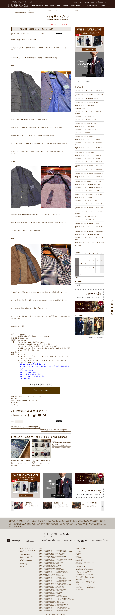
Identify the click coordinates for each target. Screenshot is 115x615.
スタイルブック (23, 566)
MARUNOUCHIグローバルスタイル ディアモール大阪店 (88, 194)
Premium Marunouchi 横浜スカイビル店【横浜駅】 (49, 574)
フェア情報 (65, 5)
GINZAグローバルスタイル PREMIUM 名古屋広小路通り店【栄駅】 (53, 583)
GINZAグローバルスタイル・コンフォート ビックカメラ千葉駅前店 (89, 166)
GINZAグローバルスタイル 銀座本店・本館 (85, 119)
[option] (28, 505)
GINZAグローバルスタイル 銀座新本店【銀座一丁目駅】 (50, 560)
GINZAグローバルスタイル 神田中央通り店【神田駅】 (50, 565)
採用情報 (87, 2)
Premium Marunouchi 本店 (81, 108)
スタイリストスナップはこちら (57, 24)
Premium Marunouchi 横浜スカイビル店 (84, 152)
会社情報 (75, 2)
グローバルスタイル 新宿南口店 (82, 132)
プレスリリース (79, 557)
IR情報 (81, 2)
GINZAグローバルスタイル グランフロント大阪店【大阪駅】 (51, 590)
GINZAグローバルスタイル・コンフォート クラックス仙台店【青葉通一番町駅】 (55, 551)
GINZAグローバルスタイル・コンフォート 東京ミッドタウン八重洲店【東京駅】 (55, 559)
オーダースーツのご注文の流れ (26, 556)
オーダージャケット (35, 356)
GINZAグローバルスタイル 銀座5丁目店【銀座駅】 (49, 563)
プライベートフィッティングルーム (27, 550)
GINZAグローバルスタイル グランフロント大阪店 (87, 191)
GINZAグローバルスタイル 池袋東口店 (84, 136)
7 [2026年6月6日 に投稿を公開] (97, 260)
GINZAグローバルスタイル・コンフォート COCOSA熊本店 (89, 242)
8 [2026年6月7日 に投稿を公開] (101, 260)
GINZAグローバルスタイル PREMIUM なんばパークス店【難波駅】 (53, 589)
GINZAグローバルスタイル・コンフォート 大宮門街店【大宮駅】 (52, 577)
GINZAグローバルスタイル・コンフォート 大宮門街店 (88, 158)
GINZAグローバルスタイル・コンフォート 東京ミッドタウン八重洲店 (89, 112)
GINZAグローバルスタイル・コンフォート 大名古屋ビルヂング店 (89, 177)
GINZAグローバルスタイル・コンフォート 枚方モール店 (88, 204)
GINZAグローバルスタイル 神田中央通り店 (85, 129)
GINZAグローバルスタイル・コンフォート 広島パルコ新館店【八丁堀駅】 (54, 604)
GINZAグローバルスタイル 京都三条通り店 (85, 216)
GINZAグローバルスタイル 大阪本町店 (84, 197)
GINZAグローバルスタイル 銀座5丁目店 (84, 126)
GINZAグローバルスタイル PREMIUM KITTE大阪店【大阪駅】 (52, 587)
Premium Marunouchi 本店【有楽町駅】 (47, 557)
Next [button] (102, 506)
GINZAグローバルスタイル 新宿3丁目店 (84, 105)
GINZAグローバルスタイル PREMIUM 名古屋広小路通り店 (89, 173)
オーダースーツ (23, 356)
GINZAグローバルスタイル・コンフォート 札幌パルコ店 (88, 90)
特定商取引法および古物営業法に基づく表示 (85, 562)
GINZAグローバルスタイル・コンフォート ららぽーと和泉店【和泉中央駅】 (54, 598)
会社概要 (77, 554)
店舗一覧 (40, 548)
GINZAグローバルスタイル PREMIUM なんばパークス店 (88, 187)
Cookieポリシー (79, 560)
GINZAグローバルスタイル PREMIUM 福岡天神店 (87, 234)
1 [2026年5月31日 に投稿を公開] (101, 256)
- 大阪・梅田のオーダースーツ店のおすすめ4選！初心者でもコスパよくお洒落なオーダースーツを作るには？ (85, 587)
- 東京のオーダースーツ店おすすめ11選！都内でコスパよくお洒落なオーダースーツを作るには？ (85, 583)
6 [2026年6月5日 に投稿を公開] (93, 260)
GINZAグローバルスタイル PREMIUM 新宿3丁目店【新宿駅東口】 (52, 556)
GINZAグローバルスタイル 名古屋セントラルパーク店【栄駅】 (52, 586)
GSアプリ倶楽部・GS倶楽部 (90, 5)
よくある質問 (78, 551)
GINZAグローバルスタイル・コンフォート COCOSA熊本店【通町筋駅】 (54, 610)
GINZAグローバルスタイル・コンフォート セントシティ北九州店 (89, 238)
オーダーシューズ (57, 356)
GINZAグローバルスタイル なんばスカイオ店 (86, 200)
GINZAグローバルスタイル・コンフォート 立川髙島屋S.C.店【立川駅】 (53, 571)
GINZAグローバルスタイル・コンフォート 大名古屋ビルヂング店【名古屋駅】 (55, 584)
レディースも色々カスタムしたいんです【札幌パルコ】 (25, 428)
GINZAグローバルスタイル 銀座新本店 (84, 116)
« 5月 (76, 277)
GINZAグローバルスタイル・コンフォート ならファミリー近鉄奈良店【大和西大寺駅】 (57, 599)
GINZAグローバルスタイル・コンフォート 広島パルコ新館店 (89, 227)
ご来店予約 (102, 6)
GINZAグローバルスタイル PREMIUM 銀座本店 (86, 98)
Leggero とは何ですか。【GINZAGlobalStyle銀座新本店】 (26, 426)
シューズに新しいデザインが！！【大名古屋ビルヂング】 (56, 431)
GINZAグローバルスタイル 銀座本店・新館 (85, 123)
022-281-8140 (22, 340)
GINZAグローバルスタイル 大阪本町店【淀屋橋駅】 (49, 593)
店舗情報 (58, 5)
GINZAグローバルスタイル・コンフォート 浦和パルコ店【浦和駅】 (53, 578)
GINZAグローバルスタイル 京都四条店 (84, 220)
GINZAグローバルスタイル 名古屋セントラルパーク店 (88, 181)
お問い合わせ (94, 2)
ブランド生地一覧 (23, 564)
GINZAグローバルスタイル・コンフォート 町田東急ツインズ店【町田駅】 (54, 572)
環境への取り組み (79, 563)
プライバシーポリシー (80, 559)
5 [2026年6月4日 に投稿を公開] (89, 260)
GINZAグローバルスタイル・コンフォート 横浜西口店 (88, 155)
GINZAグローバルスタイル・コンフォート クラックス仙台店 (89, 94)
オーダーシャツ (46, 356)
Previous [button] (12, 506)
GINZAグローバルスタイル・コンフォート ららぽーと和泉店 (89, 208)
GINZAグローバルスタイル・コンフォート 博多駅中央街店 (89, 231)
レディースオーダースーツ (26, 360)
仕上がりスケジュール (24, 557)
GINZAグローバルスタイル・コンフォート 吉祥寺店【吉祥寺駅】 (52, 569)
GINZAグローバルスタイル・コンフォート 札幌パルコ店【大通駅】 (53, 550)
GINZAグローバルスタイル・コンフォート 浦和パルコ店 (88, 162)
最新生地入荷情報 (23, 563)
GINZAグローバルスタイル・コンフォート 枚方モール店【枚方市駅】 (53, 596)
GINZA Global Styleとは (37, 5)
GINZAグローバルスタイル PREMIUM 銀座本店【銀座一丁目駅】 (52, 553)
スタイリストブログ (24, 551)
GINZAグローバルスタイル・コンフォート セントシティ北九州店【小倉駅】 (54, 608)
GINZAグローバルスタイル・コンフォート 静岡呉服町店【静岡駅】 (53, 581)
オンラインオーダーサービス (26, 560)
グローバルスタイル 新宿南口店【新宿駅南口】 (48, 566)
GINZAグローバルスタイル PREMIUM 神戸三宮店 (87, 223)
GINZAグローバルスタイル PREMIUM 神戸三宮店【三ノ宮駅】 (52, 602)
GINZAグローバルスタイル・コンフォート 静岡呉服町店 (88, 170)
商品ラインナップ (49, 5)
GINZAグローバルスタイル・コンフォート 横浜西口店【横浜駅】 (52, 575)
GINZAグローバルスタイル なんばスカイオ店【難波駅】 (50, 595)
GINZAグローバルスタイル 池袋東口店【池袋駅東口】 (50, 568)
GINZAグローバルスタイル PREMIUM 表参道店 (86, 102)
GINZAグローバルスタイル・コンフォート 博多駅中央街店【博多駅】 (53, 607)
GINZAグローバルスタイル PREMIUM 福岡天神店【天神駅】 (51, 605)
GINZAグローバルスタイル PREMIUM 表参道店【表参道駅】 (51, 554)
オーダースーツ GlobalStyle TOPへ (27, 548)
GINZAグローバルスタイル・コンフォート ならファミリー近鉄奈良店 (89, 212)
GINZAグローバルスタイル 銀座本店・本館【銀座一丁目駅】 (51, 562)
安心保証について (23, 559)
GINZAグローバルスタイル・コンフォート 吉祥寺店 (87, 139)
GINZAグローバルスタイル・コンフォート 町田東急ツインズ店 (89, 148)
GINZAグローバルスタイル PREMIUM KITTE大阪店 (87, 184)
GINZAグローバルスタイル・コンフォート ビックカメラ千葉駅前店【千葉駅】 (55, 580)
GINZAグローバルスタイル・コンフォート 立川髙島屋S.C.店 (89, 143)
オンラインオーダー (75, 5)
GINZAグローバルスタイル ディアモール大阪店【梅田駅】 (51, 592)
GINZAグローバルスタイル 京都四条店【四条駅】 (49, 601)
